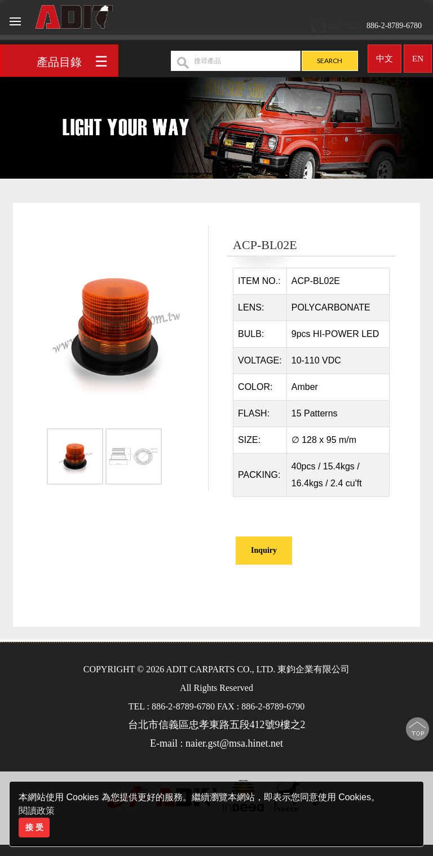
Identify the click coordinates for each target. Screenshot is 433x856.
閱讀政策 (37, 810)
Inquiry (264, 550)
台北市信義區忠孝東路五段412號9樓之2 (217, 724)
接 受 (34, 827)
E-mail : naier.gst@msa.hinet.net (216, 743)
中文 (384, 54)
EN (417, 54)
